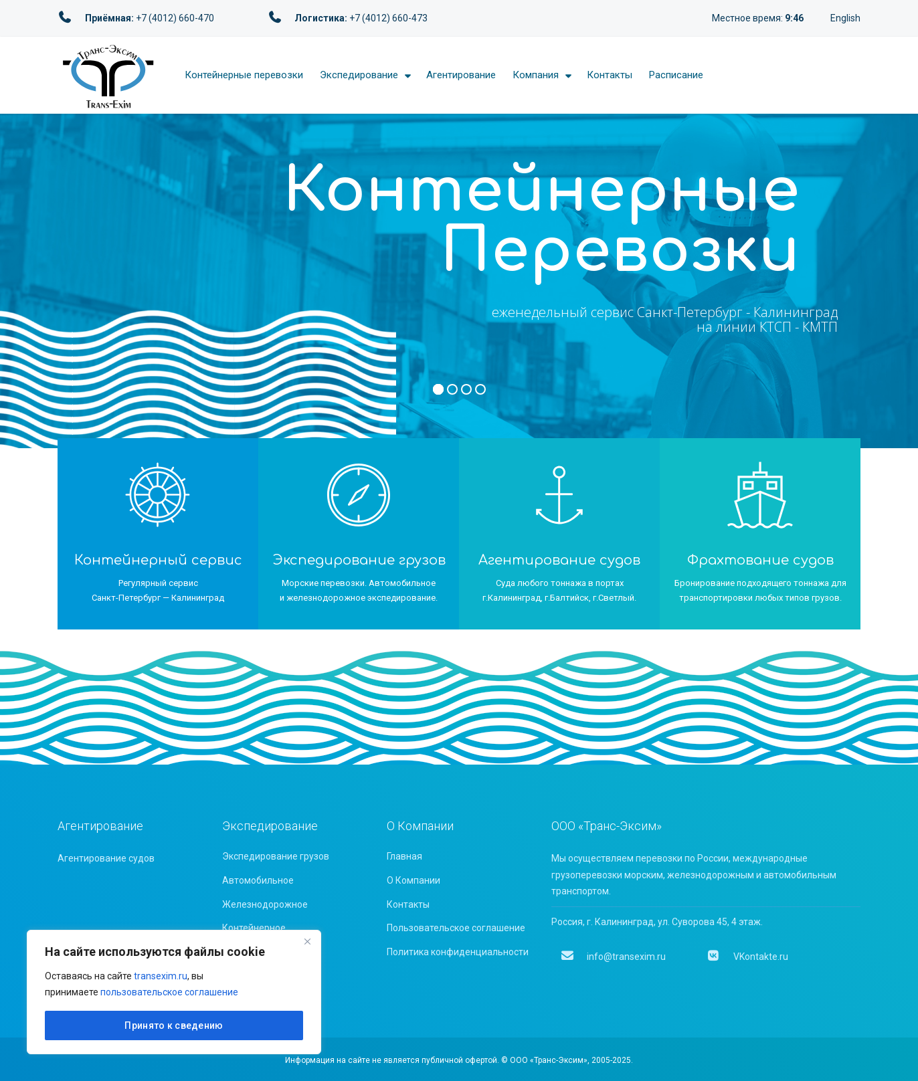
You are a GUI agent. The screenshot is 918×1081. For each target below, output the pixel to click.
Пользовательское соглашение (456, 927)
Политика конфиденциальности (458, 952)
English (845, 18)
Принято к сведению (173, 1025)
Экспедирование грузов (275, 856)
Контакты (609, 75)
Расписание (676, 75)
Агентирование (461, 75)
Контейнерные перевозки (244, 75)
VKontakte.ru (747, 956)
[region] (174, 992)
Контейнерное (254, 927)
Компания (536, 75)
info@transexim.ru (613, 956)
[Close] (307, 941)
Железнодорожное (265, 904)
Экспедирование (359, 75)
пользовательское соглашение (169, 992)
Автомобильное (258, 880)
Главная (404, 856)
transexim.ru (160, 976)
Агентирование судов (106, 858)
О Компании (413, 880)
